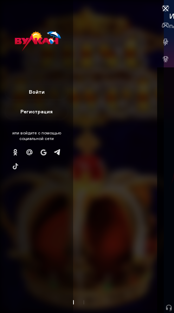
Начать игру (121, 294)
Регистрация (36, 111)
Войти (37, 91)
